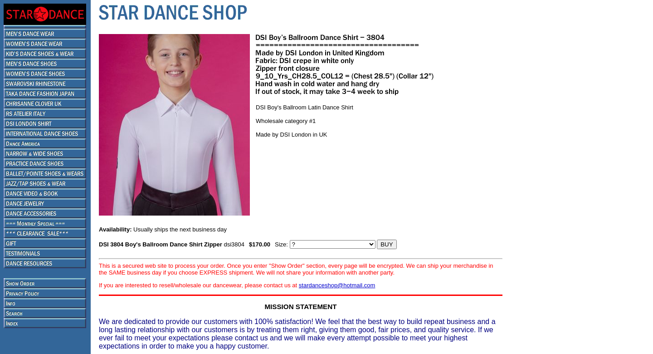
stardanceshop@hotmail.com (337, 285)
